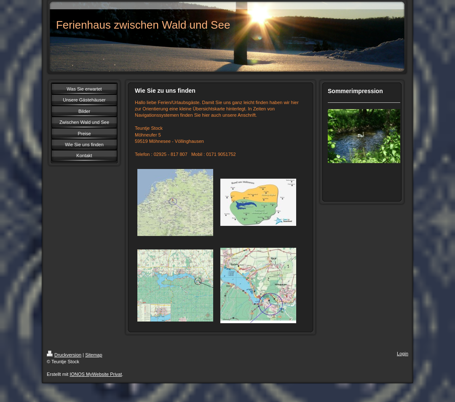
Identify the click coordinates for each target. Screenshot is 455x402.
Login (402, 353)
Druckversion (64, 354)
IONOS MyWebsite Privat (96, 374)
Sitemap (93, 354)
